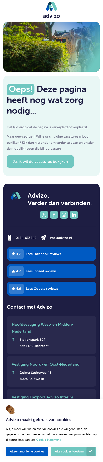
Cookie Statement (48, 440)
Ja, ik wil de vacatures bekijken (40, 161)
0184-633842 (26, 238)
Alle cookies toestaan (69, 451)
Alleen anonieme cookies (27, 451)
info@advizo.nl (60, 238)
